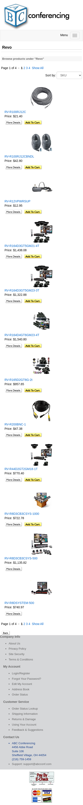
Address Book (20, 689)
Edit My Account (22, 684)
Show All (37, 68)
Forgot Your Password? (26, 678)
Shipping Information (25, 713)
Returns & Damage (24, 719)
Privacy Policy (17, 648)
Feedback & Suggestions (27, 729)
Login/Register (21, 673)
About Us (14, 643)
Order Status (20, 694)
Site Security (16, 654)
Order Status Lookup (25, 708)
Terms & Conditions (21, 659)
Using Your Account (24, 724)
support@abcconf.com (37, 764)
